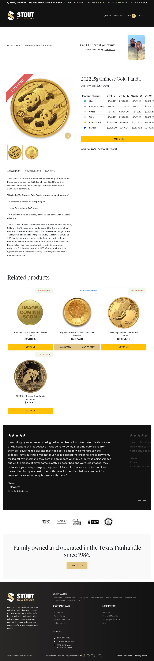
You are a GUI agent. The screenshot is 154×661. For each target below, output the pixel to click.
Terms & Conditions (62, 619)
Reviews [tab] (50, 170)
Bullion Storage (59, 600)
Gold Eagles (83, 597)
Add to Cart (88, 347)
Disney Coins (130, 597)
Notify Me (30, 347)
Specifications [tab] (33, 170)
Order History (59, 623)
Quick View (65, 347)
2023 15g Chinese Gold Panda (123, 332)
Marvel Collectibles (114, 597)
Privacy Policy (59, 616)
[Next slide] (144, 501)
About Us (106, 612)
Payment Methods (110, 616)
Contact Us (77, 565)
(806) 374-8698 (18, 2)
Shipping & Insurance (111, 619)
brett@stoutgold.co (65, 641)
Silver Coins (70, 597)
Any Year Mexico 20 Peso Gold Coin (77, 332)
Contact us (110, 49)
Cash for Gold (74, 600)
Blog (104, 623)
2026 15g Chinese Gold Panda (30, 396)
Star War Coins (97, 597)
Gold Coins (57, 597)
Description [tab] (14, 170)
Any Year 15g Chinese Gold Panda (30, 332)
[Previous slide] (139, 501)
